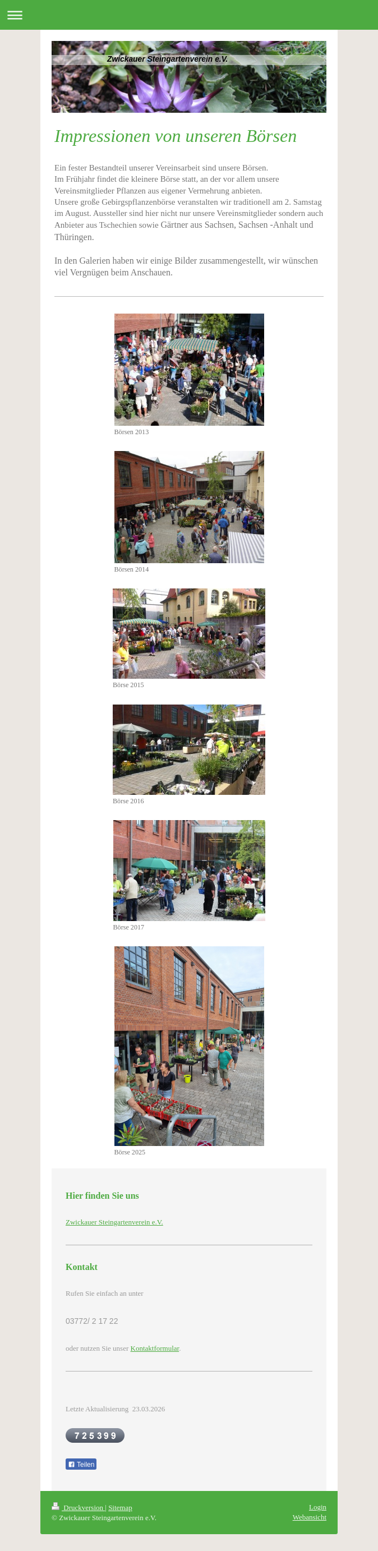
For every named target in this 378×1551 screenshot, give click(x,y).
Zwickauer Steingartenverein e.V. (114, 1222)
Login (317, 1507)
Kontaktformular (155, 1348)
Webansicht (309, 1517)
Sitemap (120, 1507)
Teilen (81, 1465)
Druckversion (78, 1507)
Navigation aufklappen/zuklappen (189, 15)
